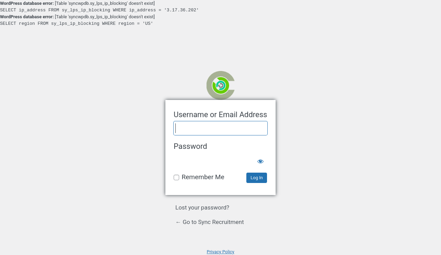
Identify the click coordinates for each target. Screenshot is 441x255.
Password (190, 146)
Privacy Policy (220, 251)
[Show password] (260, 160)
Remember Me (203, 177)
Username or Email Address (220, 114)
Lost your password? (202, 207)
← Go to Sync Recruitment (209, 221)
